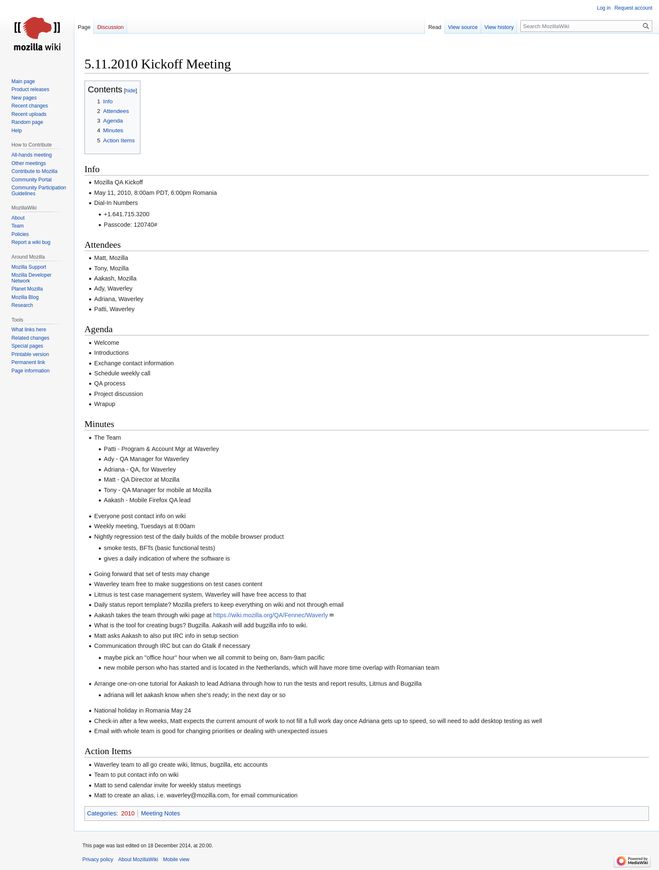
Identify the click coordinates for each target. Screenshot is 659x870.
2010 (127, 813)
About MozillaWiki (138, 859)
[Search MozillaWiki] (586, 26)
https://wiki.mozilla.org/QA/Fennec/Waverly (270, 615)
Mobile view (176, 859)
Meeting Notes (160, 813)
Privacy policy (97, 859)
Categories (101, 813)
